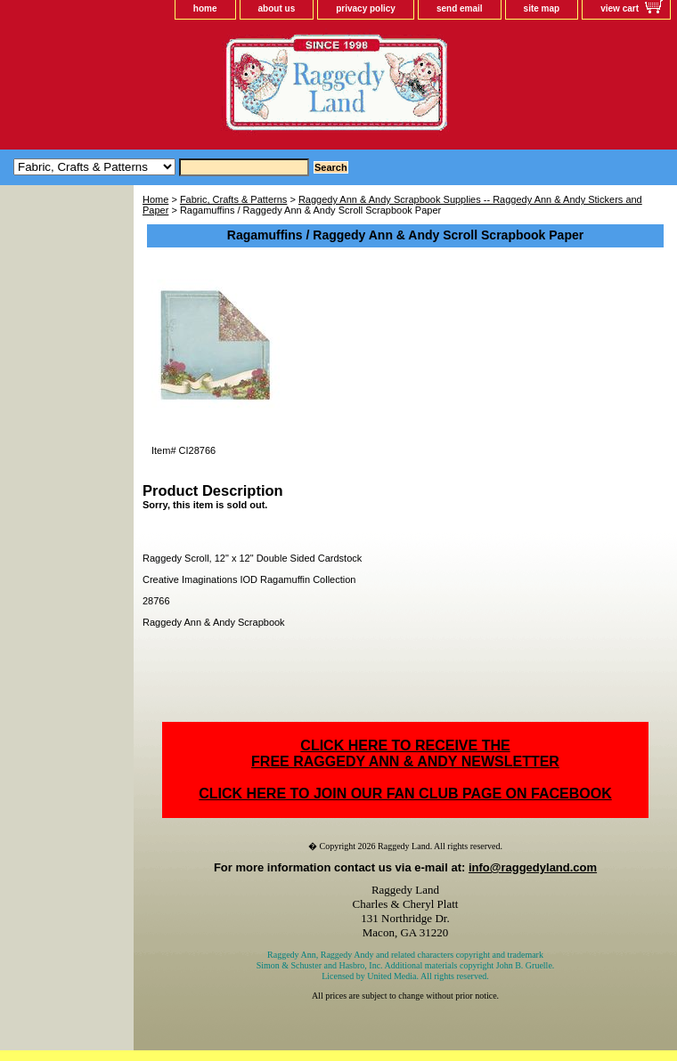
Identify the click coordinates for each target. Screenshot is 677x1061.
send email (459, 8)
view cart (619, 8)
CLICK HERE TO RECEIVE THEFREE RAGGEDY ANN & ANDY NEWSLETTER (405, 753)
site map (542, 8)
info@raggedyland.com (533, 867)
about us (277, 8)
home (205, 8)
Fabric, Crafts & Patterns (233, 199)
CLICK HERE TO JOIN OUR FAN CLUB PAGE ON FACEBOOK (405, 793)
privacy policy (366, 8)
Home (155, 199)
